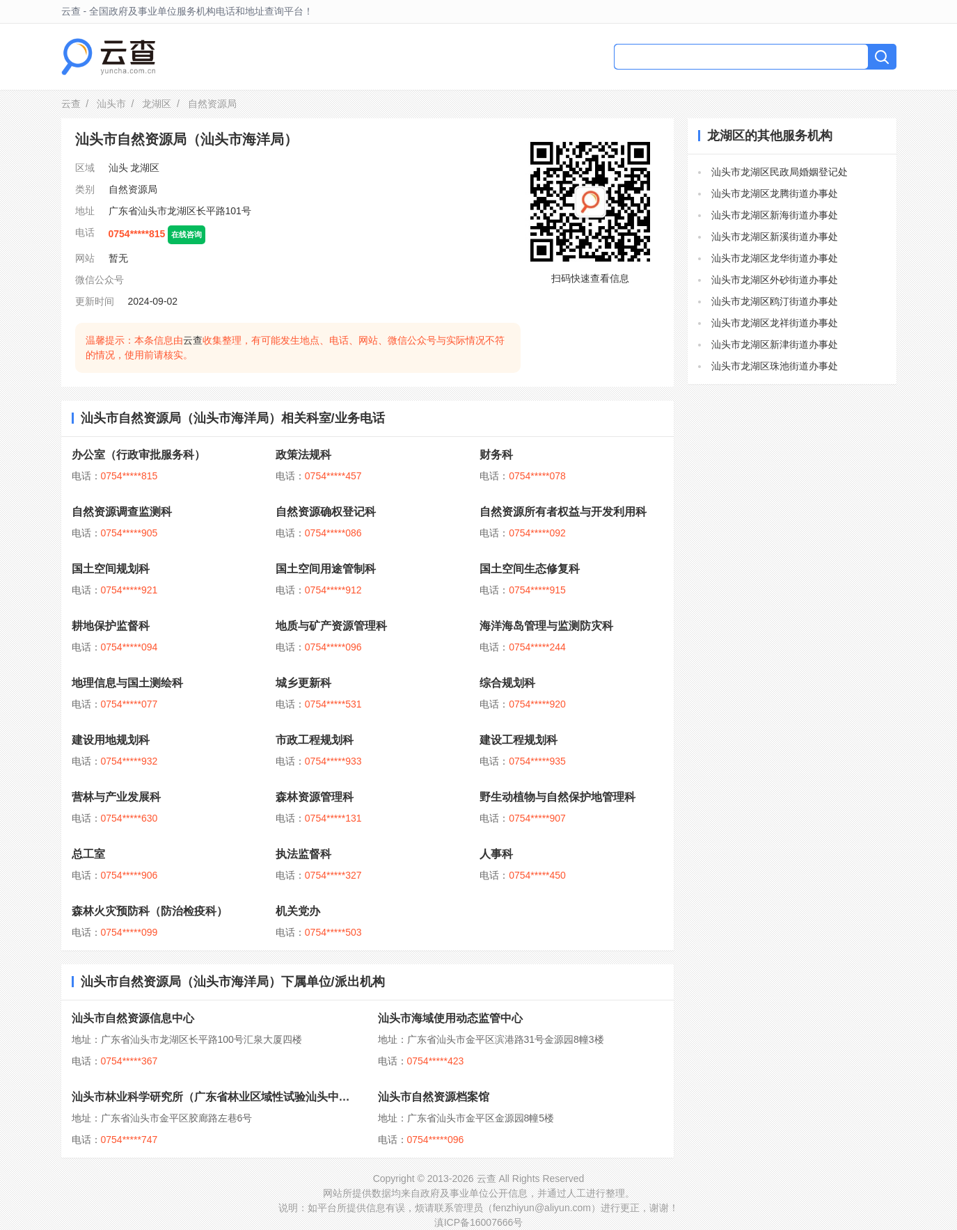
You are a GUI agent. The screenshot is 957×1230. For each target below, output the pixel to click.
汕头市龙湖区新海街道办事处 (774, 215)
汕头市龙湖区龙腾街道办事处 (774, 193)
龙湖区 (156, 103)
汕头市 (111, 103)
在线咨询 (186, 234)
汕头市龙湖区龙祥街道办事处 (774, 322)
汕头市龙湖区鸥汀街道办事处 (774, 301)
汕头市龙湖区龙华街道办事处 (774, 258)
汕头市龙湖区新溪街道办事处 (774, 236)
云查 (71, 103)
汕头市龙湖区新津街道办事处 (774, 344)
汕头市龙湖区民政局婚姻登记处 (779, 171)
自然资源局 (133, 189)
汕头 (118, 167)
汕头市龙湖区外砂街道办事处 (774, 279)
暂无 (118, 258)
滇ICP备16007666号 (478, 1222)
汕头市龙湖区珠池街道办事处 (774, 366)
